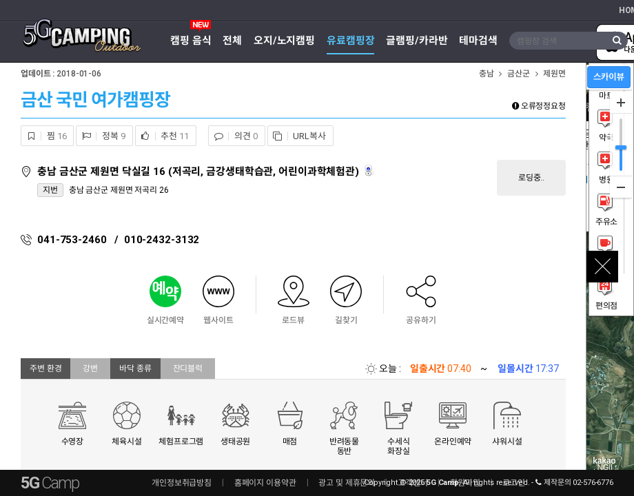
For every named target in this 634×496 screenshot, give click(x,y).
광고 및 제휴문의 (346, 483)
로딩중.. (531, 178)
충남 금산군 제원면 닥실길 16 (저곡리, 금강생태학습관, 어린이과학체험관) (199, 171)
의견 (233, 136)
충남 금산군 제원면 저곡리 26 (119, 190)
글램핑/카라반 (416, 40)
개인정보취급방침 (182, 483)
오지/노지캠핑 (284, 40)
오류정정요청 (539, 106)
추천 (162, 136)
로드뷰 (370, 170)
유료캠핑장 (350, 40)
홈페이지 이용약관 (265, 483)
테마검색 (478, 40)
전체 (232, 40)
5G (50, 483)
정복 (100, 136)
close (602, 266)
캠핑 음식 (190, 40)
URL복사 (297, 136)
